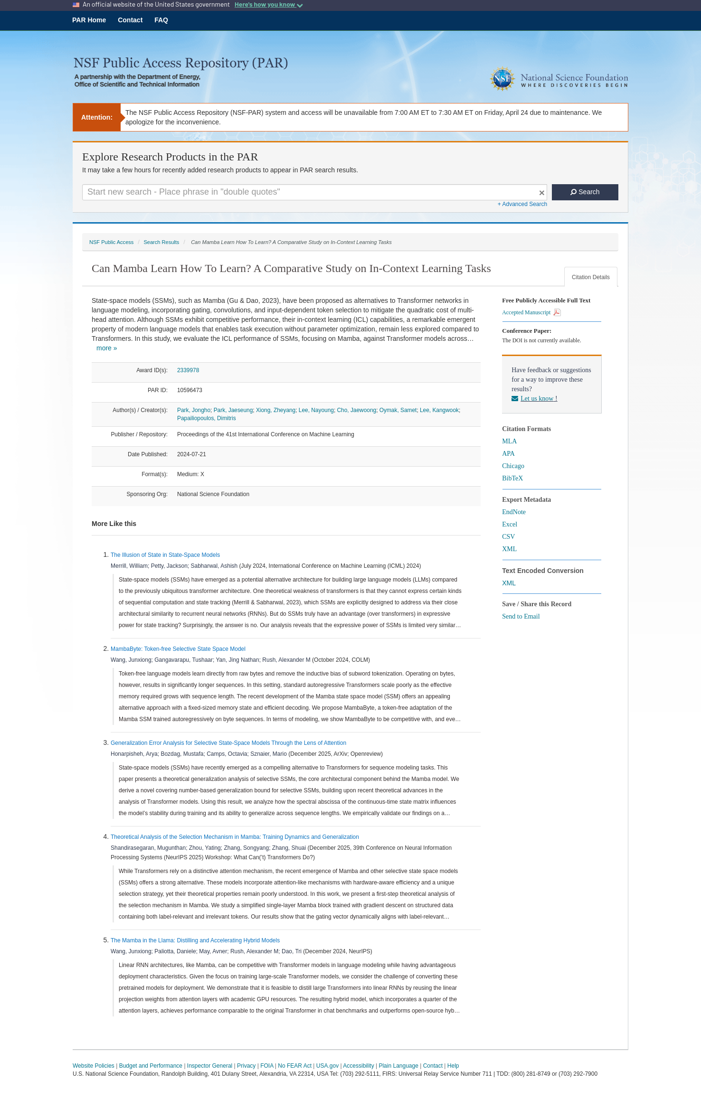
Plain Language (398, 1065)
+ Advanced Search (522, 204)
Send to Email (521, 616)
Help (453, 1065)
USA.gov (327, 1065)
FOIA (266, 1065)
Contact (130, 20)
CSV (508, 536)
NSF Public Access (111, 242)
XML (509, 549)
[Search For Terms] (314, 192)
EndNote (514, 512)
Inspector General (209, 1065)
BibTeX (512, 478)
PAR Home (89, 20)
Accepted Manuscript (531, 312)
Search (584, 192)
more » (106, 348)
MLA (509, 441)
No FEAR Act (295, 1065)
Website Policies (93, 1065)
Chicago (513, 466)
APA (508, 453)
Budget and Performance (150, 1065)
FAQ (161, 20)
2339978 (188, 370)
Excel (509, 524)
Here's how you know (269, 4)
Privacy (246, 1065)
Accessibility (358, 1065)
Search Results (161, 242)
